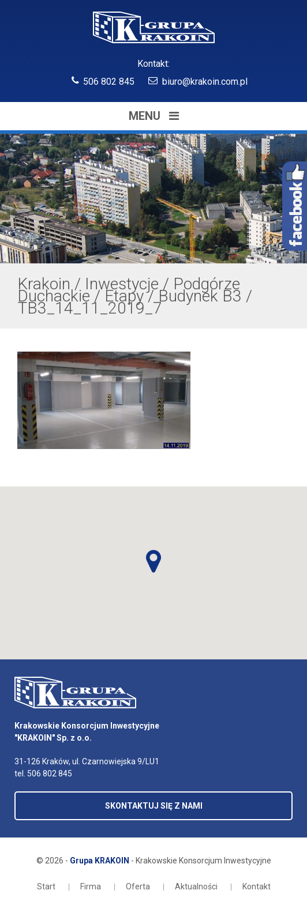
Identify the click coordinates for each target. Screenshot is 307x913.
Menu (154, 116)
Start (46, 886)
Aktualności (196, 886)
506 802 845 (108, 81)
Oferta (138, 886)
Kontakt (256, 886)
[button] (153, 561)
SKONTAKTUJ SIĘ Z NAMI (154, 805)
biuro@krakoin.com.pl (205, 81)
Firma (90, 886)
